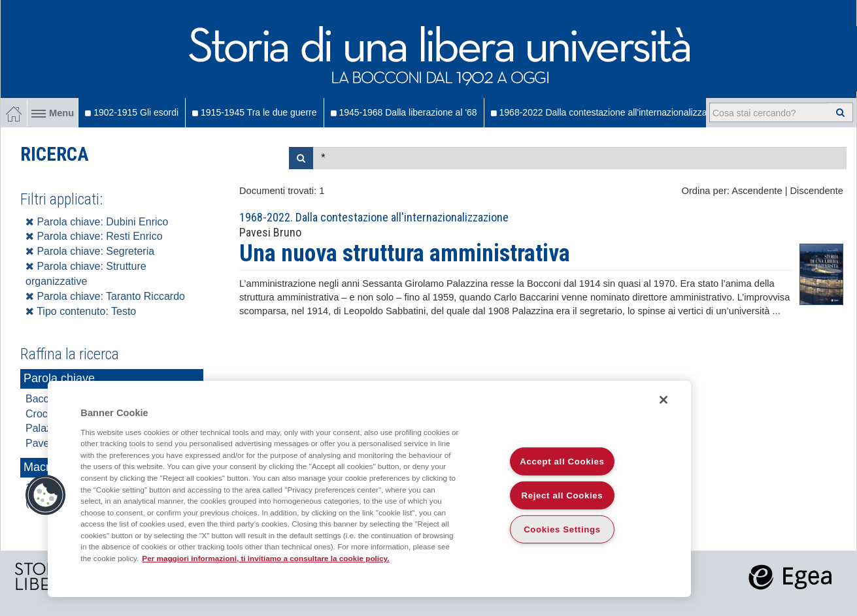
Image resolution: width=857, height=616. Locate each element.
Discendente (816, 191)
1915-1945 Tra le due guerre (254, 112)
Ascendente (756, 191)
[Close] (663, 399)
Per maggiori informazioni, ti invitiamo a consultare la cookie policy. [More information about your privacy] (265, 558)
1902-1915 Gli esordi (131, 112)
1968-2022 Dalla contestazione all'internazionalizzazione (610, 112)
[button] (46, 495)
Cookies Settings (562, 529)
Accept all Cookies (562, 461)
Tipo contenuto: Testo (80, 311)
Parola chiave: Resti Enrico (94, 236)
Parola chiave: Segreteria (89, 251)
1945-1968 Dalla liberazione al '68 (404, 112)
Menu (52, 113)
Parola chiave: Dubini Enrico (96, 221)
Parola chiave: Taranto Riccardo (105, 296)
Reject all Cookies (562, 495)
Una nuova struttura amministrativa (404, 253)
